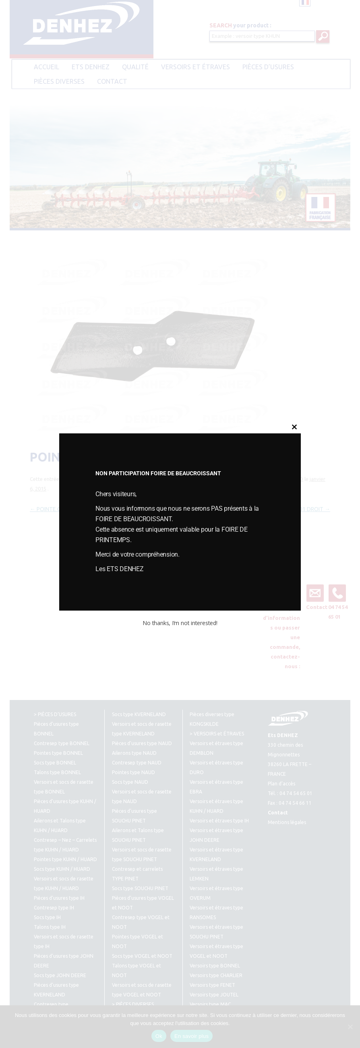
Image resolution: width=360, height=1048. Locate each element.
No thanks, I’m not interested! (180, 623)
